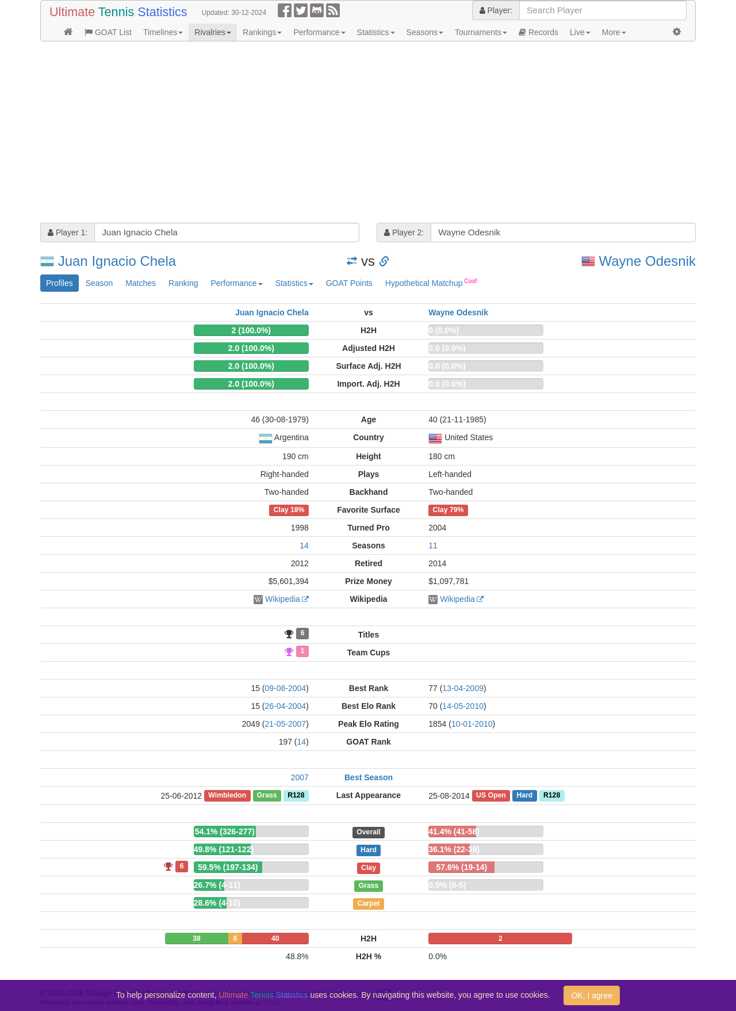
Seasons (425, 32)
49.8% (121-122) (224, 849)
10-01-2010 (472, 723)
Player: (496, 10)
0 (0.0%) (443, 330)
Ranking (183, 283)
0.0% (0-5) (447, 885)
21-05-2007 (285, 723)
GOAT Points (349, 283)
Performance (319, 32)
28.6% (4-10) (217, 902)
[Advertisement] (368, 133)
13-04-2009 (463, 688)
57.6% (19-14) (461, 867)
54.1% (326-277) (225, 831)
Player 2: (404, 232)
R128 (296, 796)
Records (538, 32)
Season (99, 283)
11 (433, 545)
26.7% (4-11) (217, 885)
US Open (491, 796)
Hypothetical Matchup (431, 282)
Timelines (163, 32)
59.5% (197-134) (228, 867)
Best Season (368, 777)
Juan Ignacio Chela (117, 261)
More (614, 32)
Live (580, 32)
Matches (140, 283)
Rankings (262, 32)
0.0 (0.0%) (447, 348)
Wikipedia (282, 599)
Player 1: (67, 232)
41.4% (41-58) (454, 831)
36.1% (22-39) (454, 849)
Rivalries (212, 32)
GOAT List (108, 32)
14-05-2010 (463, 706)
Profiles (59, 283)
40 (275, 938)
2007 (300, 777)
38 (196, 938)
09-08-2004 (285, 688)
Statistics (376, 32)
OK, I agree (591, 995)
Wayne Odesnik (647, 261)
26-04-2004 (285, 706)
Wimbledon (227, 796)
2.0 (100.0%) (251, 348)
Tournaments (481, 32)
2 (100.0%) (251, 330)
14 (304, 545)
